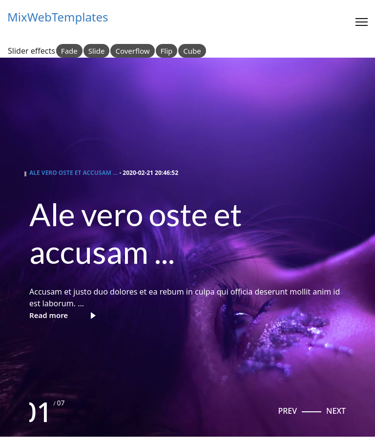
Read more (48, 315)
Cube (192, 51)
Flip (167, 51)
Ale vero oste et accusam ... (73, 173)
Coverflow (132, 51)
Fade (69, 51)
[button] (287, 410)
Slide (96, 51)
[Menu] (361, 22)
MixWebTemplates (57, 17)
